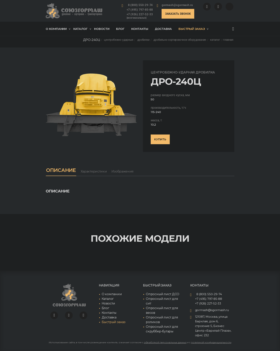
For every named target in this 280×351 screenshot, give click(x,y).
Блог (120, 29)
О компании (58, 29)
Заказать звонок (178, 13)
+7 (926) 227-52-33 (140, 14)
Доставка (163, 29)
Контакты (139, 29)
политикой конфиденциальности (211, 342)
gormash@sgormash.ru (177, 5)
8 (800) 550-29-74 (140, 5)
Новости (101, 29)
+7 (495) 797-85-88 (140, 9)
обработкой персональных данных (165, 342)
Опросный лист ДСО (162, 294)
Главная (228, 39)
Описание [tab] (62, 170)
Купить (160, 139)
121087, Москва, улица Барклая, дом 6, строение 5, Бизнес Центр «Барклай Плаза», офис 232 (213, 326)
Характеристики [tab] (95, 171)
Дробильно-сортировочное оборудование (179, 39)
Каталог (82, 29)
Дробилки (143, 39)
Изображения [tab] (124, 171)
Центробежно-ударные (118, 39)
